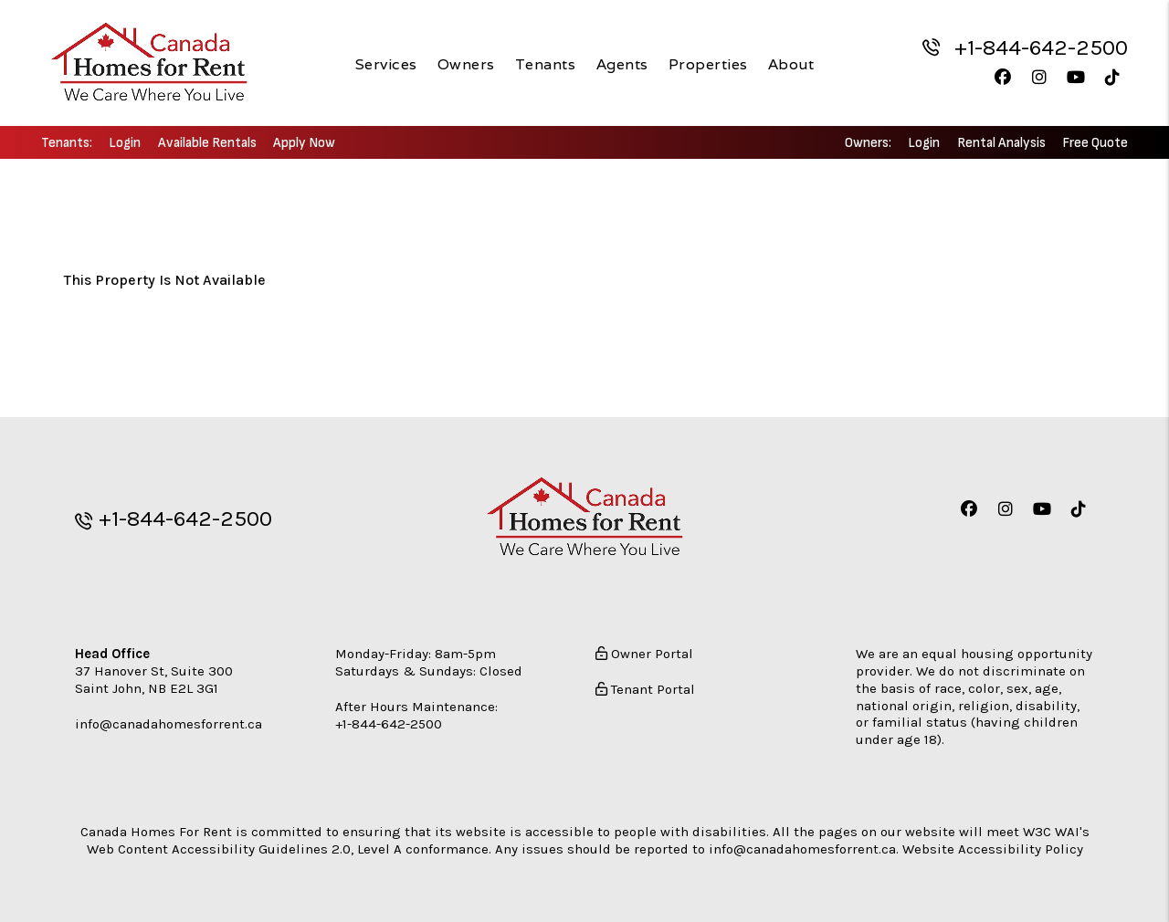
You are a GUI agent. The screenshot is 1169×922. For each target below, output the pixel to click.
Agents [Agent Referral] (622, 63)
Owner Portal (644, 652)
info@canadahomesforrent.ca (168, 722)
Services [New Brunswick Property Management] (386, 63)
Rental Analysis (1001, 143)
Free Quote (1095, 143)
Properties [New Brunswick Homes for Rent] (708, 63)
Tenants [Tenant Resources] (545, 63)
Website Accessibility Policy (992, 847)
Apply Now (304, 143)
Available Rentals (207, 143)
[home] (149, 62)
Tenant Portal (645, 687)
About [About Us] (791, 63)
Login (125, 143)
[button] (1002, 77)
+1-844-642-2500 (1041, 47)
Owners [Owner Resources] (466, 63)
